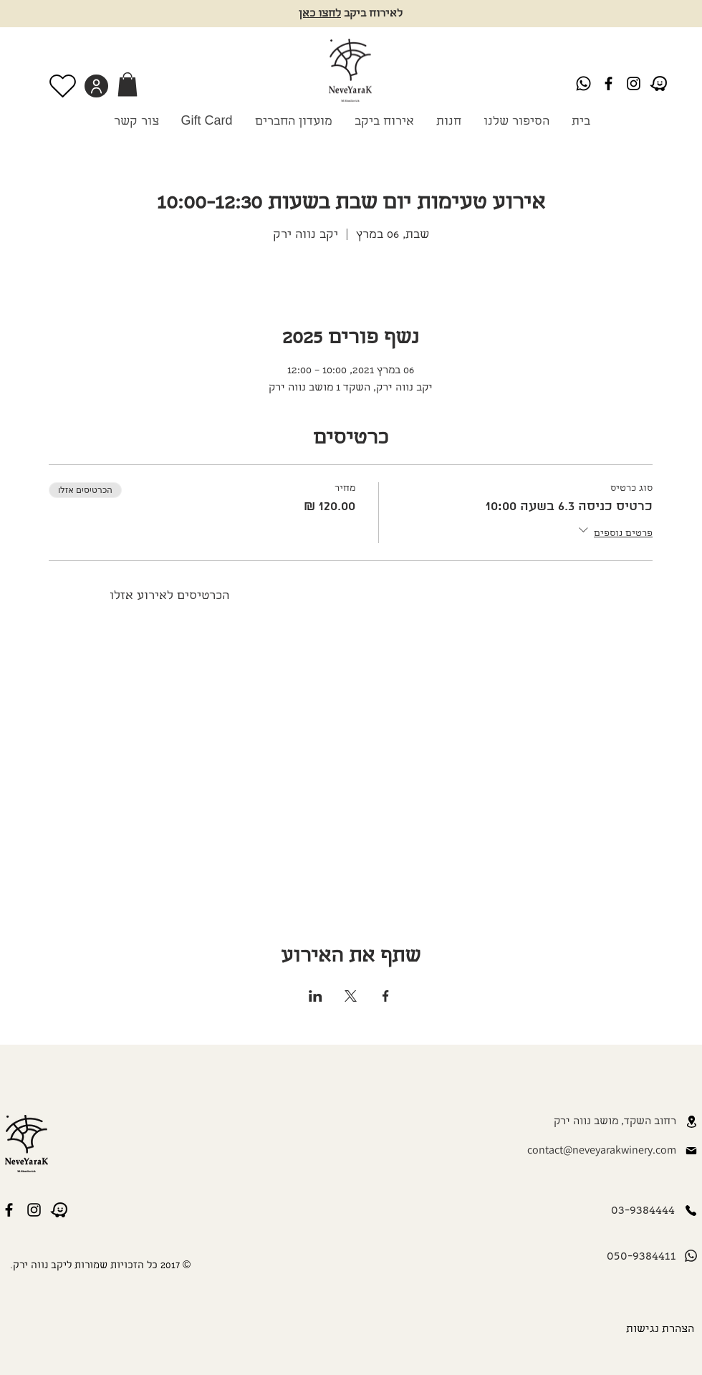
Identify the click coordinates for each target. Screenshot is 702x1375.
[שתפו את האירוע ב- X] (350, 996)
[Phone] (690, 1211)
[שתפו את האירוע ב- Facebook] (386, 996)
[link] (127, 84)
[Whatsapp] (583, 83)
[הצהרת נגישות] (657, 1330)
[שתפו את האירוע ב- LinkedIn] (315, 996)
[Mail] (691, 1150)
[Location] (691, 1122)
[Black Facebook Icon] (608, 83)
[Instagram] (634, 83)
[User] (96, 86)
